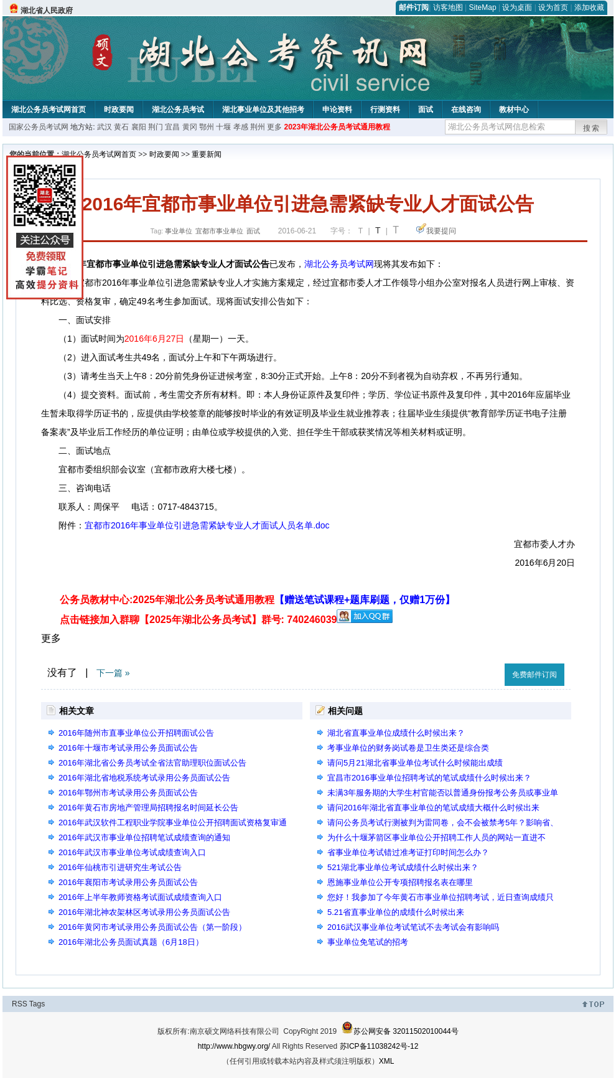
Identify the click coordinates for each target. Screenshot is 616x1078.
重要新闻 (207, 154)
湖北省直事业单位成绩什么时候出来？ (396, 733)
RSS (19, 1004)
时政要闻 (119, 109)
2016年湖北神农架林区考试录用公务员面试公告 (144, 912)
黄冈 (189, 127)
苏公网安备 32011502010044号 (400, 1031)
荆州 (257, 127)
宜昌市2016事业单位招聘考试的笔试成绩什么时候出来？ (429, 777)
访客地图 (448, 7)
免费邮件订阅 (534, 674)
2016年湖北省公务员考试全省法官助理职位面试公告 (152, 762)
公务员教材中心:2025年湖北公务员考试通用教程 (257, 599)
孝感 (240, 127)
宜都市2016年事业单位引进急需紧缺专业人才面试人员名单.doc (207, 525)
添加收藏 (589, 7)
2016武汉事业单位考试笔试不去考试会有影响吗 (413, 927)
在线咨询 (466, 109)
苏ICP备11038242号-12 (379, 1046)
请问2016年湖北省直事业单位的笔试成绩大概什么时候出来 (433, 807)
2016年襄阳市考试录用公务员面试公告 (128, 882)
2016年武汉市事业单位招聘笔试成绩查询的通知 (144, 837)
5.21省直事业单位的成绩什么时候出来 (395, 912)
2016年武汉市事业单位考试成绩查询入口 (132, 852)
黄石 (121, 127)
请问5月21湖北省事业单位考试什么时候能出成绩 (415, 762)
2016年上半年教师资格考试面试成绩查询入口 (140, 897)
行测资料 (385, 109)
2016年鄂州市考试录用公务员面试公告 (128, 792)
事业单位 (178, 231)
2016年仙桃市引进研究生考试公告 (120, 867)
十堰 (223, 127)
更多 (274, 127)
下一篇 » (113, 673)
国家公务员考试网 (38, 127)
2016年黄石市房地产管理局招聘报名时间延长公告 (148, 807)
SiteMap (483, 7)
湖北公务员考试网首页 (48, 109)
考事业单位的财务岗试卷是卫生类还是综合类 (408, 747)
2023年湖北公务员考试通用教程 (337, 127)
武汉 (104, 127)
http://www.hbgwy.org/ (234, 1046)
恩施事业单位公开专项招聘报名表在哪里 (400, 882)
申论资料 (337, 109)
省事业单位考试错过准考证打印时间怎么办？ (408, 852)
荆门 (155, 127)
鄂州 (206, 127)
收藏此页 (482, 672)
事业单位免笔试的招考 (367, 942)
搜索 (591, 128)
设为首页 (553, 7)
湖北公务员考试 (178, 109)
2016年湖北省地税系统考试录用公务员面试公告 (144, 777)
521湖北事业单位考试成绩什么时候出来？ (402, 867)
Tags (37, 1004)
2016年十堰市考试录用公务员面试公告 (128, 747)
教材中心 (514, 109)
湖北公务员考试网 (339, 264)
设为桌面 (517, 7)
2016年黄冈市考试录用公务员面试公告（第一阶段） (152, 927)
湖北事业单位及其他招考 (263, 109)
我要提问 (441, 231)
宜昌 (172, 127)
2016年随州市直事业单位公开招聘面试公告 (136, 733)
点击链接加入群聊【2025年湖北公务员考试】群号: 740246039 (198, 619)
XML (386, 1061)
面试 (425, 109)
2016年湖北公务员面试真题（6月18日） (130, 942)
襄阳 (138, 127)
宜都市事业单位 (219, 231)
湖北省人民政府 (47, 10)
